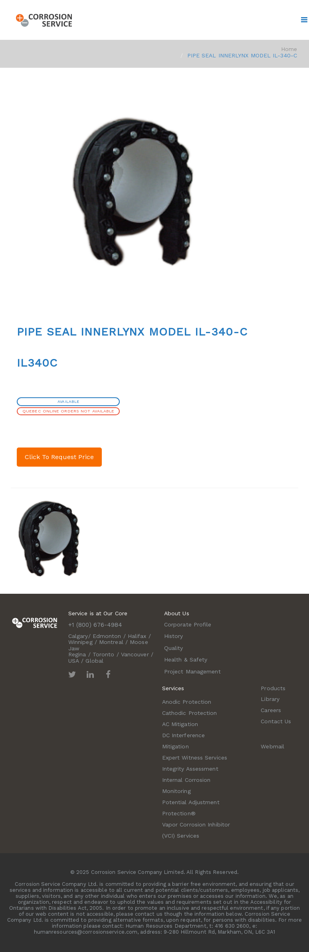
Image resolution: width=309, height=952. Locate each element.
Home (289, 49)
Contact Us (276, 721)
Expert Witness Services (194, 757)
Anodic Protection (187, 702)
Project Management (192, 671)
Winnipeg (80, 642)
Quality (173, 648)
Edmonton (107, 636)
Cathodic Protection (189, 713)
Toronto (104, 654)
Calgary (78, 636)
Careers (271, 710)
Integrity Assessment (190, 769)
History (173, 636)
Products (273, 688)
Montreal (111, 642)
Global (94, 661)
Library (270, 699)
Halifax (137, 636)
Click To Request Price (59, 457)
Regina (77, 654)
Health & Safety (186, 659)
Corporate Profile (188, 624)
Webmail (272, 746)
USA (73, 661)
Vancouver (135, 654)
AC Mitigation (180, 724)
